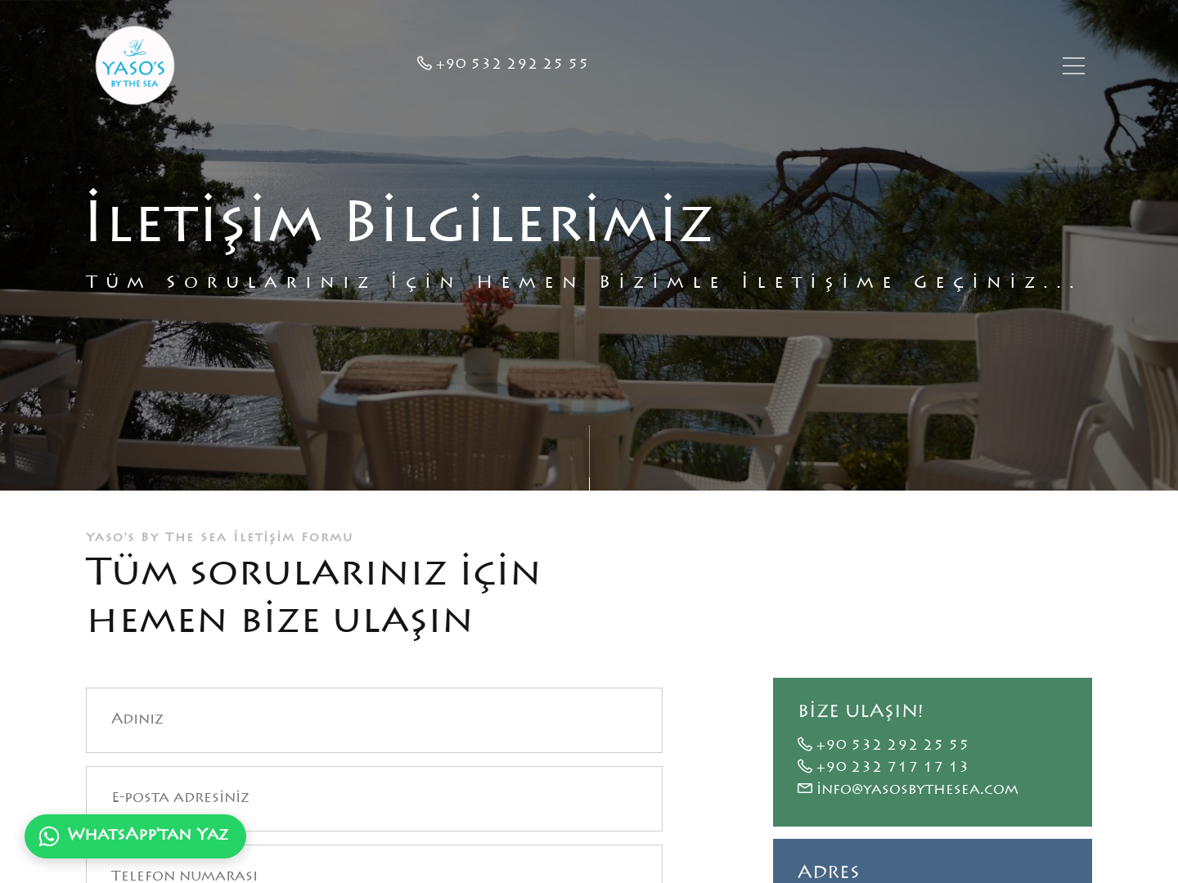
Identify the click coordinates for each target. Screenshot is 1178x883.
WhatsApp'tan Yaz (133, 836)
